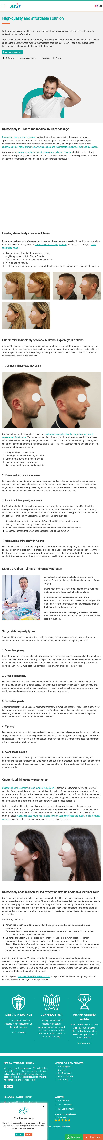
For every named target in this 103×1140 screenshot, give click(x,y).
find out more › (18, 1032)
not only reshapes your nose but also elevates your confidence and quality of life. (53, 816)
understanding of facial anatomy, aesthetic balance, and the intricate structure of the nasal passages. (50, 147)
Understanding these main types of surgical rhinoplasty (28, 788)
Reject (28, 1134)
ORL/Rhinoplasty (65, 1080)
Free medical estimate (12, 52)
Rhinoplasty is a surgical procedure (18, 137)
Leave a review (62, 1119)
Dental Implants (64, 1067)
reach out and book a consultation (34, 976)
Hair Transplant (64, 1073)
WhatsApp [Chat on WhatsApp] (76, 1137)
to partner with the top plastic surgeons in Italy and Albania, (43, 152)
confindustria (44, 1027)
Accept (19, 1134)
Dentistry (62, 1070)
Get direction (63, 1101)
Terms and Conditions (61, 1127)
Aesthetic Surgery (65, 1076)
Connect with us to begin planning (51, 244)
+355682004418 (65, 1105)
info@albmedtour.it (66, 1109)
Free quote (95, 1137)
